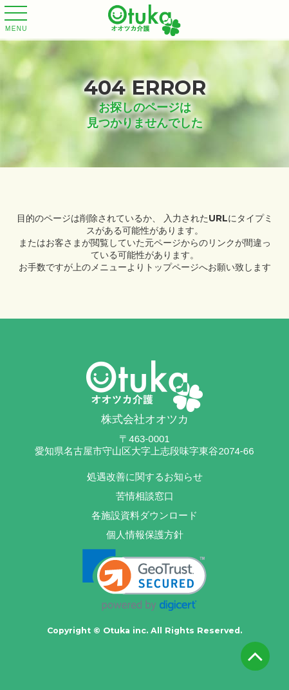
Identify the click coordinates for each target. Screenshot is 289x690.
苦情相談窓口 (145, 496)
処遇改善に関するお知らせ (145, 477)
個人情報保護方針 (144, 534)
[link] (144, 580)
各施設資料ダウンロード (144, 515)
